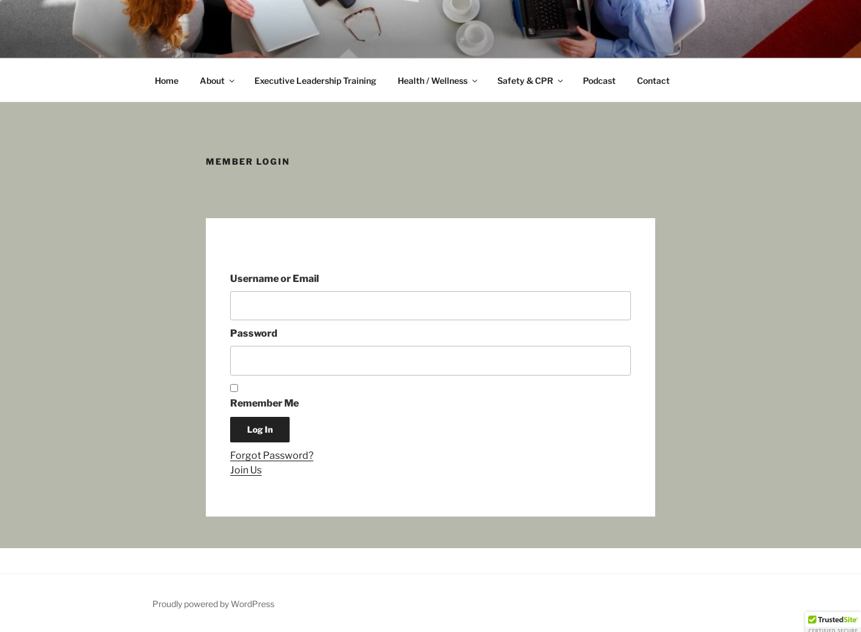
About (218, 80)
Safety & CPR (531, 80)
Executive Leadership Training (315, 80)
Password (253, 333)
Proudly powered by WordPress (213, 604)
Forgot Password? (271, 455)
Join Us (246, 470)
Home (167, 80)
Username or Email (274, 278)
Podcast (599, 80)
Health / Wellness (438, 80)
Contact (653, 80)
